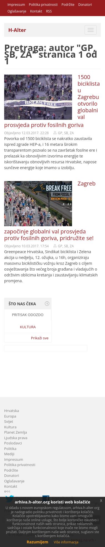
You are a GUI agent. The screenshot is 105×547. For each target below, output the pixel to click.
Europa (10, 416)
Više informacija (66, 542)
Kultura (28, 326)
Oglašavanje (16, 11)
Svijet (8, 421)
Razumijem (37, 542)
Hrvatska (11, 410)
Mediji (9, 453)
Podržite (68, 4)
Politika (10, 448)
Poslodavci (13, 443)
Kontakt (36, 11)
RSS (49, 11)
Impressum (16, 4)
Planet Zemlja (15, 432)
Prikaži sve (39, 337)
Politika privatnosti (43, 4)
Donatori (85, 4)
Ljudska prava (15, 437)
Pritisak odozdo (27, 314)
